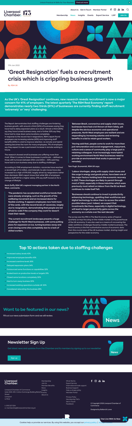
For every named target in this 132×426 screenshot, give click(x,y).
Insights (81, 15)
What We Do (70, 381)
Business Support (72, 388)
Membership (62, 15)
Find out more (82, 2)
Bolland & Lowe (106, 409)
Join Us (123, 15)
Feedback (70, 404)
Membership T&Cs (73, 399)
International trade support (76, 386)
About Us (75, 10)
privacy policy (90, 422)
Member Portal (99, 10)
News (72, 15)
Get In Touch (85, 10)
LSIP (113, 15)
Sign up (14, 358)
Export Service (102, 15)
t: (10, 406)
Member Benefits (48, 386)
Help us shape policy (73, 390)
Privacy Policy (71, 397)
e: (20, 408)
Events (90, 15)
